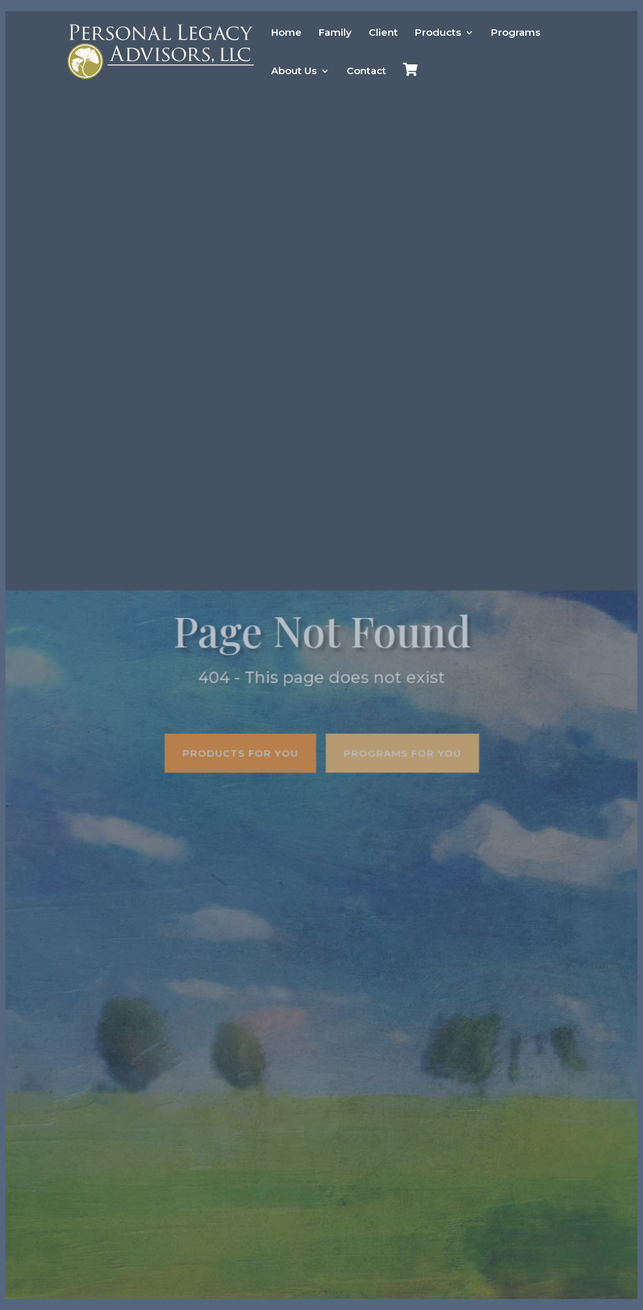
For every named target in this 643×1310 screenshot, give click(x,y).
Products (438, 33)
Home (286, 33)
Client (383, 33)
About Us (294, 71)
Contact (366, 71)
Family (335, 33)
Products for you (240, 752)
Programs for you (401, 752)
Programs (515, 33)
